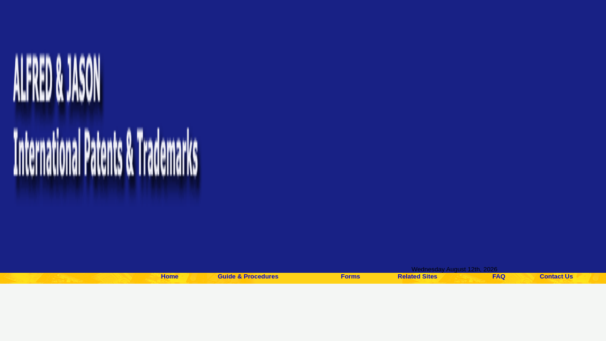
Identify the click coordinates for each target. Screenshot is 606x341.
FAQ (498, 276)
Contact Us (556, 276)
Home (169, 276)
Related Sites (417, 276)
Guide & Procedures (248, 276)
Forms (350, 276)
